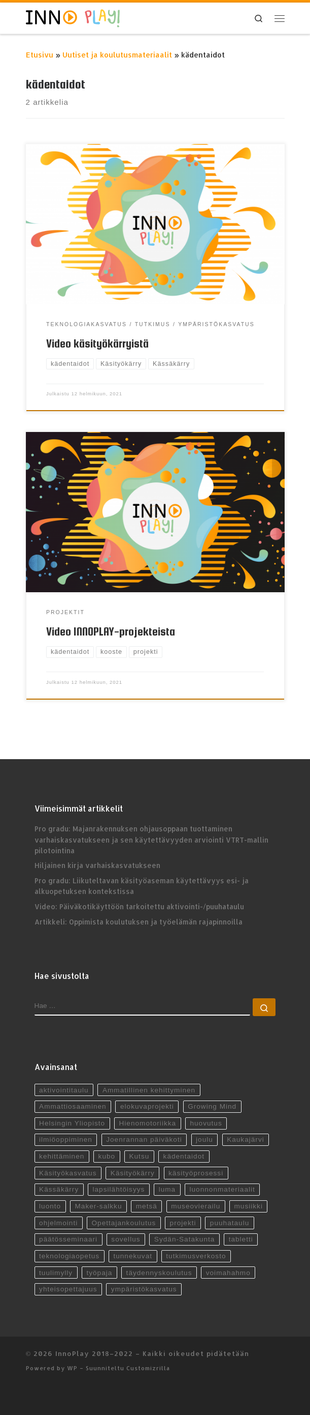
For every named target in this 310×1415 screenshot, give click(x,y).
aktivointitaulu (64, 1090)
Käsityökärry (133, 1173)
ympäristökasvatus (144, 1289)
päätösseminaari (68, 1239)
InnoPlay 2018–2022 (94, 1353)
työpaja (99, 1273)
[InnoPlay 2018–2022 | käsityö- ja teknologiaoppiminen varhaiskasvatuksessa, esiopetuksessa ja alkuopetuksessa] (73, 17)
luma (167, 1189)
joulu (204, 1139)
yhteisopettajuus (68, 1289)
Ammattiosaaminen (73, 1106)
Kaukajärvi (245, 1139)
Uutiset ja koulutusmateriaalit (117, 55)
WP (72, 1368)
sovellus (125, 1239)
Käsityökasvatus (67, 1173)
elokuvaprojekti (147, 1106)
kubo (107, 1156)
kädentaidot (183, 1156)
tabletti (241, 1239)
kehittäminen (61, 1156)
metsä (146, 1206)
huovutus (206, 1123)
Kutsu (139, 1156)
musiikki (248, 1206)
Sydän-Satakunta (184, 1239)
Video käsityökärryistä (97, 343)
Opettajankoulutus (123, 1223)
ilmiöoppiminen (65, 1139)
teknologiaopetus (69, 1256)
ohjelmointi (58, 1223)
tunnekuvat (132, 1256)
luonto (50, 1206)
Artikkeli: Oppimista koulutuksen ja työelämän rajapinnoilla (139, 921)
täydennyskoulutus (159, 1273)
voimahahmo (228, 1273)
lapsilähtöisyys (119, 1189)
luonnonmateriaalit (222, 1189)
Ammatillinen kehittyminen (148, 1090)
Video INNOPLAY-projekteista (110, 631)
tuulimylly (56, 1273)
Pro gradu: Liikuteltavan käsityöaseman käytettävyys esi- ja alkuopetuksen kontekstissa (142, 886)
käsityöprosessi (195, 1173)
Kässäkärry (59, 1189)
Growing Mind (212, 1106)
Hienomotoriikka (147, 1123)
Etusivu (39, 55)
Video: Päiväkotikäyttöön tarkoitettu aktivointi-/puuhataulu (139, 906)
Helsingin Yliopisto (72, 1123)
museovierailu (195, 1206)
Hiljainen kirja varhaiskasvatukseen (97, 865)
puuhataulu (229, 1223)
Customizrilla (148, 1368)
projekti (183, 1223)
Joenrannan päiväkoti (144, 1139)
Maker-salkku (98, 1206)
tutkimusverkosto (196, 1256)
